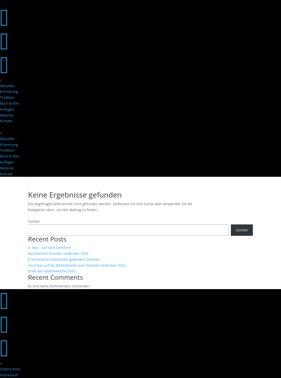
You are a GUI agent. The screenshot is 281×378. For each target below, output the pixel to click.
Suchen (34, 221)
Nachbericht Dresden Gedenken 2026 (58, 253)
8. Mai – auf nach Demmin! (49, 247)
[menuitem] (140, 80)
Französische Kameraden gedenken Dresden (64, 259)
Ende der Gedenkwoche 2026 (51, 271)
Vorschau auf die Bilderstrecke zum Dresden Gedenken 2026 (77, 265)
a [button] (1, 80)
